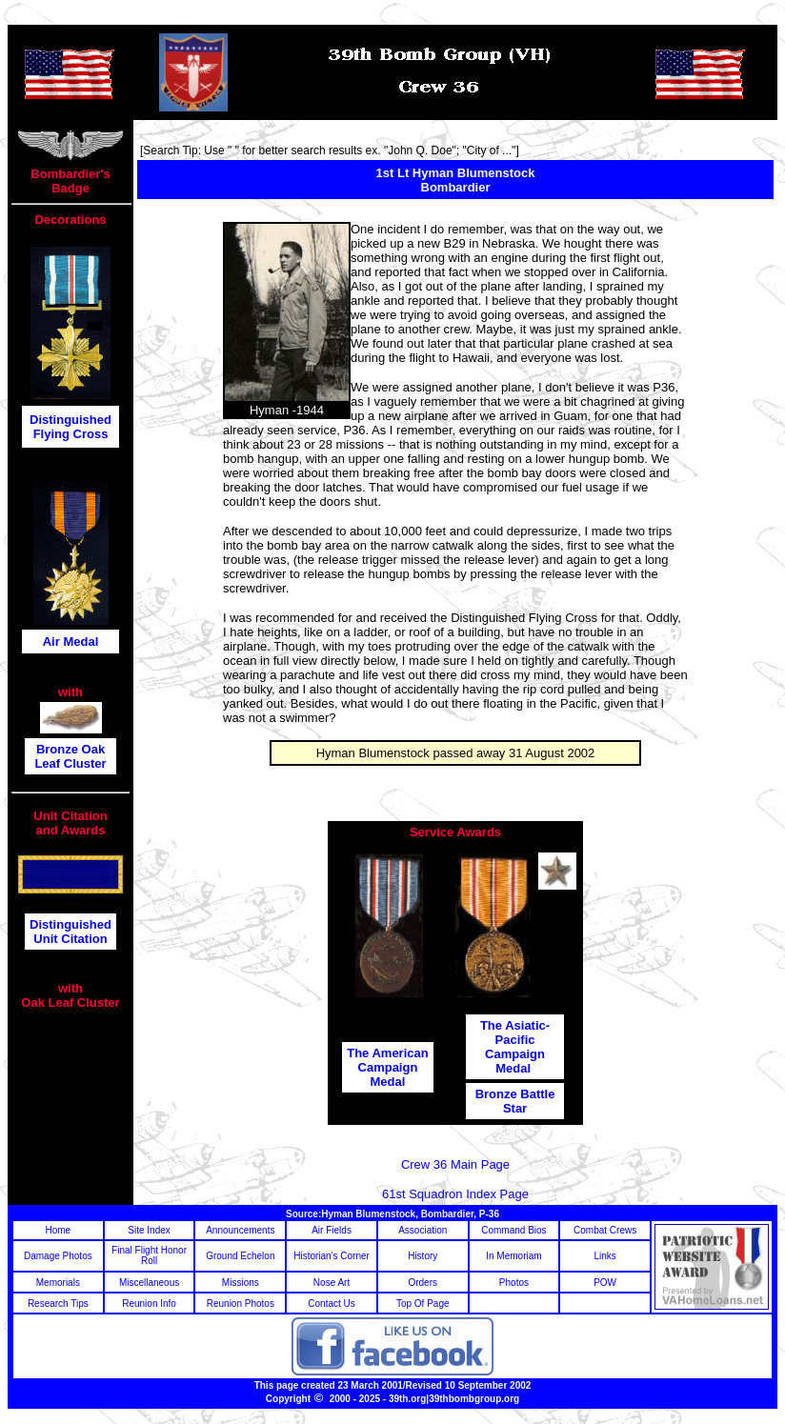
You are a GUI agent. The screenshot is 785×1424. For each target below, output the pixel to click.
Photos (514, 1282)
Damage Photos (58, 1256)
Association (422, 1230)
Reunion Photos (240, 1303)
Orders (422, 1282)
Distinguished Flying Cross (70, 426)
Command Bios (513, 1230)
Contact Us (331, 1303)
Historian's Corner (331, 1256)
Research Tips (58, 1303)
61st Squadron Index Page (455, 1194)
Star (515, 1108)
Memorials (58, 1282)
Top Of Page (423, 1303)
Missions (240, 1282)
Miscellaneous (149, 1282)
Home (58, 1230)
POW (605, 1282)
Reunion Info (149, 1303)
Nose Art (331, 1282)
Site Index (149, 1230)
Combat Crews (605, 1230)
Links (604, 1256)
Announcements (240, 1230)
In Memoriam (513, 1256)
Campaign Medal (515, 1061)
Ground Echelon (240, 1256)
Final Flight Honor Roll (149, 1255)
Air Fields (332, 1230)
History (422, 1256)
